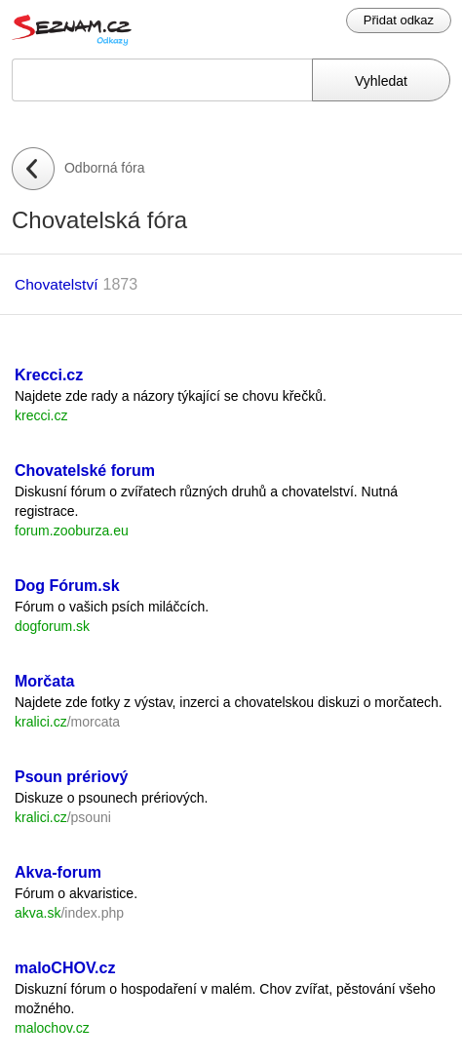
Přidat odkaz (399, 20)
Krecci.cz (49, 375)
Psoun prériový (71, 776)
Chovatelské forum (85, 470)
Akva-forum (58, 872)
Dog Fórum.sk (67, 585)
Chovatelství (56, 284)
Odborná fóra (104, 168)
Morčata (44, 681)
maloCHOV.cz (65, 968)
